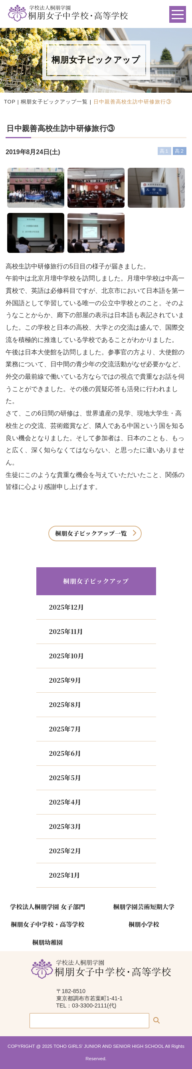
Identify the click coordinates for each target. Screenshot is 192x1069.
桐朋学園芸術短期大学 (144, 906)
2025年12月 (66, 607)
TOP (10, 102)
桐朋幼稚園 (47, 942)
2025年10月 (66, 655)
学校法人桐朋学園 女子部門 (47, 906)
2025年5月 (65, 777)
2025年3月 (65, 826)
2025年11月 (66, 631)
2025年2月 (65, 850)
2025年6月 (65, 753)
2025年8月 (65, 704)
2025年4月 (65, 802)
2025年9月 (65, 680)
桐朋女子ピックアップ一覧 (54, 102)
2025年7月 (65, 728)
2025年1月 (64, 875)
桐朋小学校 (144, 924)
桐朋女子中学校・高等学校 (47, 924)
